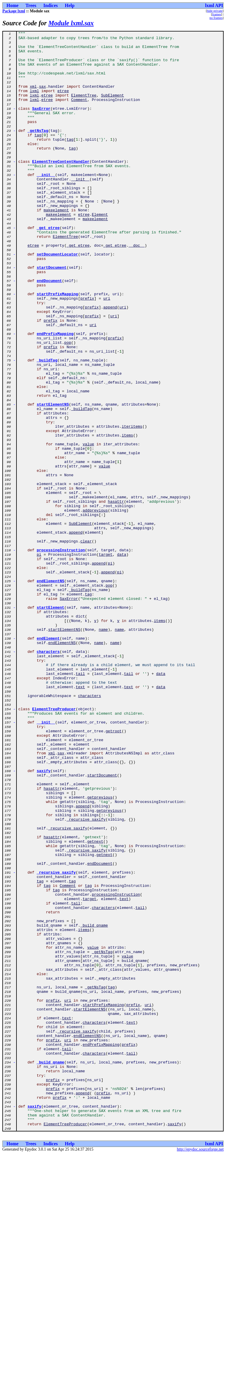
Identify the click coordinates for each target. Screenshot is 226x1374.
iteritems (132, 505)
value (88, 527)
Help (69, 5)
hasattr (116, 595)
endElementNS (50, 691)
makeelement (56, 246)
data (121, 659)
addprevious (95, 606)
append (110, 362)
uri (106, 352)
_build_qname (94, 1104)
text (80, 818)
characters (48, 776)
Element (100, 251)
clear (86, 643)
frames (216, 14)
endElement (48, 760)
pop (67, 405)
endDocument (49, 330)
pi (39, 659)
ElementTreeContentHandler (60, 187)
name (103, 749)
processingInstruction (61, 654)
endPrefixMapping (55, 394)
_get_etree (48, 267)
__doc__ (137, 288)
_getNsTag (38, 150)
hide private (214, 10)
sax (42, 97)
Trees (31, 5)
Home (12, 5)
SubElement (112, 108)
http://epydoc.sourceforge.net (200, 1369)
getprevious (99, 950)
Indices (50, 5)
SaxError (41, 124)
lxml (34, 103)
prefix (87, 352)
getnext (95, 1003)
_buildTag (47, 426)
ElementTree (84, 108)
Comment (79, 113)
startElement (50, 723)
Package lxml (13, 11)
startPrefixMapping (57, 346)
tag (37, 156)
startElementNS (53, 479)
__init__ (46, 203)
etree (63, 103)
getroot (114, 871)
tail (80, 802)
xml (33, 97)
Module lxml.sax (71, 23)
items (127, 516)
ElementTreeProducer (54, 844)
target (105, 659)
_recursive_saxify (86, 977)
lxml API (214, 5)
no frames (216, 17)
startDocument (52, 315)
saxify (44, 919)
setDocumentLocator (57, 299)
